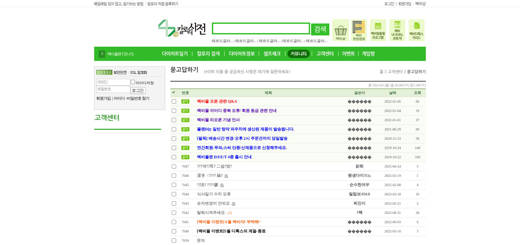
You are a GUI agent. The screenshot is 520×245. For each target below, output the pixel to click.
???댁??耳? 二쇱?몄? (214, 166)
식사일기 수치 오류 (214, 194)
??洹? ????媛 (207, 184)
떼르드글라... (222, 41)
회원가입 (103, 98)
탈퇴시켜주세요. (211, 212)
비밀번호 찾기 (138, 98)
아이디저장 (145, 83)
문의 (201, 240)
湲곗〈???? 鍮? (210, 175)
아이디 (119, 98)
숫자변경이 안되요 (213, 203)
